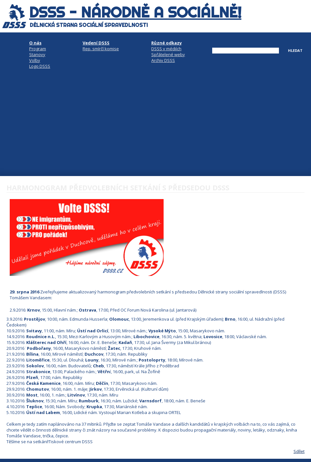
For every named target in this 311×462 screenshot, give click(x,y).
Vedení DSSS (96, 43)
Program (37, 49)
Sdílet (299, 451)
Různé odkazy (166, 43)
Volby (34, 60)
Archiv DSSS (163, 60)
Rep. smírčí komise (101, 49)
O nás (35, 43)
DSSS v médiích (166, 49)
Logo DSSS (39, 66)
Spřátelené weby (168, 54)
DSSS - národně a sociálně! (135, 12)
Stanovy (37, 54)
